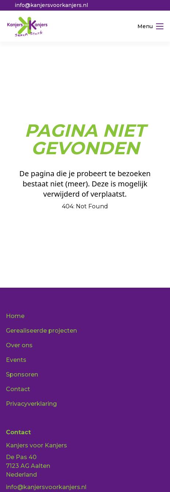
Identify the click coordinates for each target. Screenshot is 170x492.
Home (15, 316)
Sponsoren (22, 374)
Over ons (19, 345)
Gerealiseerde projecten (41, 330)
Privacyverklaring (31, 403)
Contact (18, 389)
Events (16, 359)
